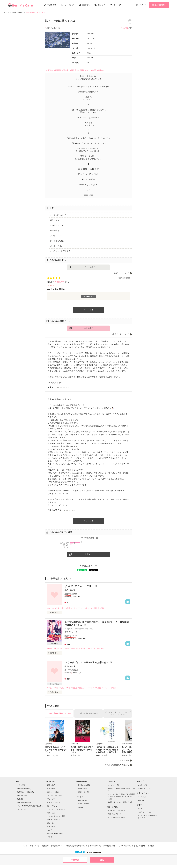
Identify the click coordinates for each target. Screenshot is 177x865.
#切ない (49, 688)
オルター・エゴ (56, 225)
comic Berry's (82, 800)
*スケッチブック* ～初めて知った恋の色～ (87, 662)
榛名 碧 (68, 590)
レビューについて (121, 273)
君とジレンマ (55, 220)
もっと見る (88, 310)
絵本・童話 (51, 827)
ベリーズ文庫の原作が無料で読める (30, 806)
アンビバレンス (56, 236)
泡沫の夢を (54, 230)
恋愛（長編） (52, 788)
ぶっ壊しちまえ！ (57, 246)
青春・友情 (51, 813)
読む (102, 860)
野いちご (141, 809)
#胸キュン (88, 608)
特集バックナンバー (115, 814)
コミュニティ (22, 809)
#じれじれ (92, 648)
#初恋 (56, 688)
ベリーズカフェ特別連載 (116, 810)
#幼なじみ (50, 608)
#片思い (62, 688)
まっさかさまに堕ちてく (60, 251)
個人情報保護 (140, 846)
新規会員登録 (158, 5)
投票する (88, 554)
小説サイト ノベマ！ (145, 812)
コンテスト (118, 5)
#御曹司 (49, 648)
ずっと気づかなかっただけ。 (79, 586)
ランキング (69, 5)
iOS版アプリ (142, 785)
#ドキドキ (90, 688)
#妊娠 (73, 648)
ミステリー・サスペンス (56, 809)
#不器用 (57, 70)
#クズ (87, 70)
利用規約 (45, 846)
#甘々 (63, 608)
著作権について (95, 846)
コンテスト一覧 (113, 785)
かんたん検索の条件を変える (117, 765)
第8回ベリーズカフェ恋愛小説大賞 (120, 802)
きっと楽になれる (57, 241)
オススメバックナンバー (116, 817)
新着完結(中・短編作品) (25, 792)
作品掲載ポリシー (57, 846)
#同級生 (74, 688)
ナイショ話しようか (58, 215)
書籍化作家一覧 (83, 792)
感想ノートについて (120, 334)
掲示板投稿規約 (109, 846)
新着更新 (20, 799)
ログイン (143, 5)
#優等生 (65, 70)
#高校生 (100, 70)
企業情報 (151, 846)
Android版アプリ (144, 788)
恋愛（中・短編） (53, 792)
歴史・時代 (51, 823)
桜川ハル (68, 666)
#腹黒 (93, 70)
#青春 (102, 608)
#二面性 (81, 70)
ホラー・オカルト (53, 820)
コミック (101, 5)
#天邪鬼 (49, 70)
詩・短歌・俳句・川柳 (55, 833)
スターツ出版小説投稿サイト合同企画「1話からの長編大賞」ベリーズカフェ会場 (121, 796)
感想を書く (88, 328)
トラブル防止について (125, 846)
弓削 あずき (60, 282)
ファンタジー (52, 799)
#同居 (67, 648)
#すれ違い (100, 648)
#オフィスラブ (59, 648)
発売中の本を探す (84, 785)
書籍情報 (86, 5)
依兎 (49, 387)
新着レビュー (22, 795)
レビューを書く (88, 267)
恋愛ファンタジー (53, 802)
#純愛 (78, 648)
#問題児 (73, 70)
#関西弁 (113, 688)
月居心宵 (124, 28)
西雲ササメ (69, 632)
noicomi (80, 807)
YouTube (141, 800)
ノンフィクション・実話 (56, 816)
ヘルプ (25, 846)
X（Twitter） (142, 797)
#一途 (73, 608)
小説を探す (51, 5)
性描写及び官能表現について (76, 846)
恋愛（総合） (52, 785)
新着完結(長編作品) (24, 788)
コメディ (50, 830)
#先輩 (57, 608)
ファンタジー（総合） (55, 795)
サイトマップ (35, 846)
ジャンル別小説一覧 (24, 802)
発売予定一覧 (82, 788)
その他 (49, 837)
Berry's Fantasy (83, 804)
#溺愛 (68, 608)
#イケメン (80, 608)
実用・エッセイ (53, 806)
